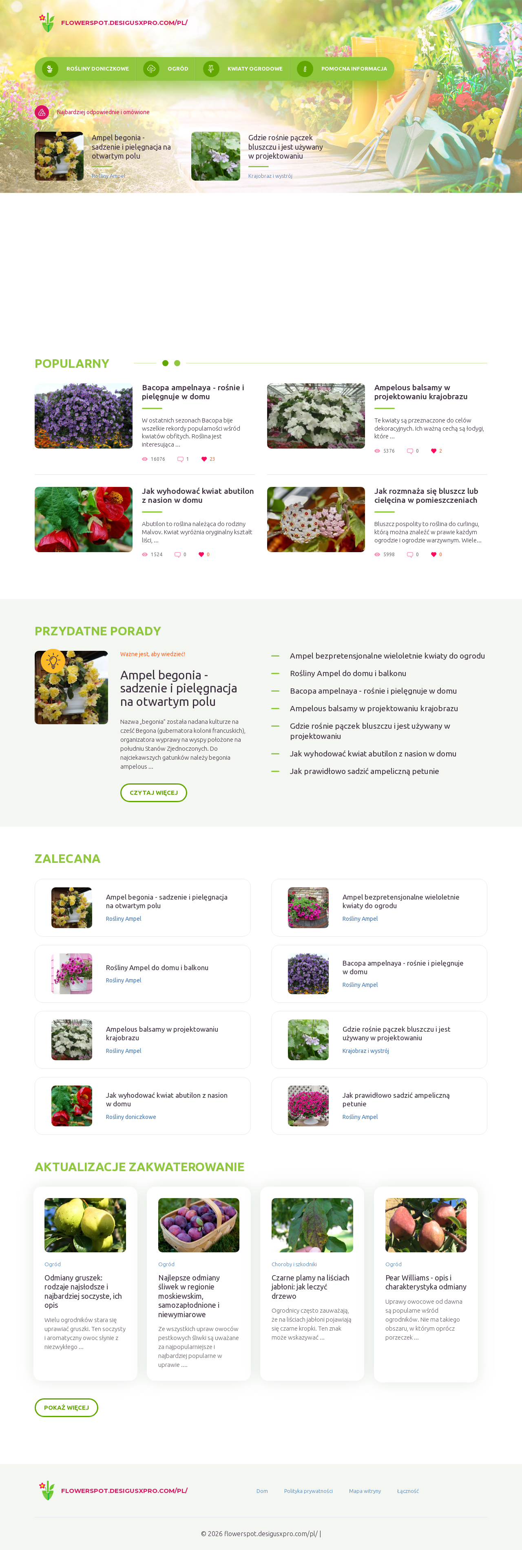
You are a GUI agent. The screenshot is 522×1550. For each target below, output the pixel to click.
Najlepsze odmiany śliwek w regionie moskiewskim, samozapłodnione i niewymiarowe (194, 1314)
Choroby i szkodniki (302, 1282)
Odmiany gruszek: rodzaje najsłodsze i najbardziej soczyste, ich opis (85, 1310)
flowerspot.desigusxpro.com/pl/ (124, 23)
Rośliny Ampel (108, 176)
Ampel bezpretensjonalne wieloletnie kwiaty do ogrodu (379, 674)
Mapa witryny (365, 1491)
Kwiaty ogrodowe (259, 69)
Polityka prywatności (308, 1491)
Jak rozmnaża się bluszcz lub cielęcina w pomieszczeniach (431, 498)
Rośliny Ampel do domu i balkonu (353, 698)
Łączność (408, 1491)
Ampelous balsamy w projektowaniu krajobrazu (427, 393)
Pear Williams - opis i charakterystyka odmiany (429, 1305)
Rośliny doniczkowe (98, 69)
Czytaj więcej (154, 810)
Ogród (180, 69)
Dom (262, 1491)
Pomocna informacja (361, 69)
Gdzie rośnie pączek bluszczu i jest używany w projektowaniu (285, 147)
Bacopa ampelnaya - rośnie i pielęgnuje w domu (198, 393)
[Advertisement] (261, 275)
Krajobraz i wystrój (270, 176)
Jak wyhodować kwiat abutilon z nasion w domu (193, 498)
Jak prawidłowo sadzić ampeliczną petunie (369, 800)
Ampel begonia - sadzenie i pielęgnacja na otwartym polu (131, 147)
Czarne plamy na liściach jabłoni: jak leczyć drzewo (318, 1305)
